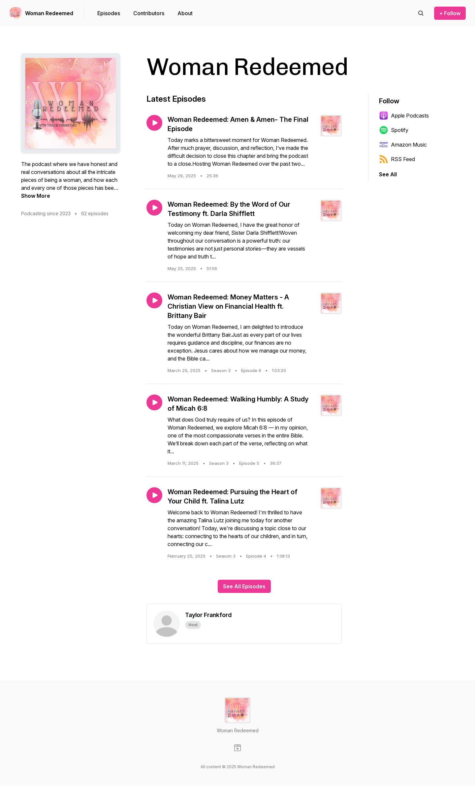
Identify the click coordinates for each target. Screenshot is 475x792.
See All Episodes (244, 586)
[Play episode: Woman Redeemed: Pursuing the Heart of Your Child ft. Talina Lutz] (154, 495)
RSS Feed (397, 159)
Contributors (148, 13)
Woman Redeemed (49, 13)
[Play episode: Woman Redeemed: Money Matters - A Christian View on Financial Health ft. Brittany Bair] (154, 300)
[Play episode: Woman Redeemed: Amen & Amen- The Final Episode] (154, 123)
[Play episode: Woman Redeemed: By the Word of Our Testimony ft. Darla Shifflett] (154, 208)
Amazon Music (403, 144)
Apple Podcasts (404, 115)
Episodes (108, 13)
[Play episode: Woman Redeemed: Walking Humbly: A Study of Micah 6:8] (154, 402)
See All (388, 174)
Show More (35, 195)
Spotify (393, 130)
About (185, 13)
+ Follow (449, 13)
